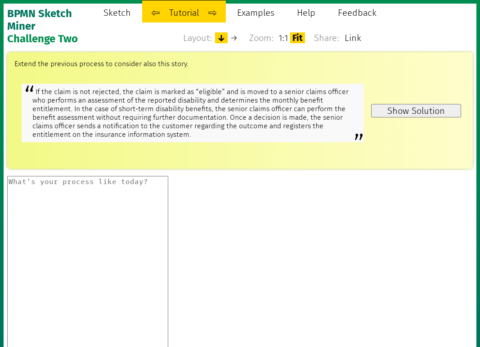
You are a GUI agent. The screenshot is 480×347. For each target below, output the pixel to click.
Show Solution (416, 110)
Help (306, 12)
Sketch (117, 12)
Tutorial (184, 12)
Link (353, 37)
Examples (255, 12)
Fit (297, 37)
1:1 (283, 37)
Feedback (357, 12)
